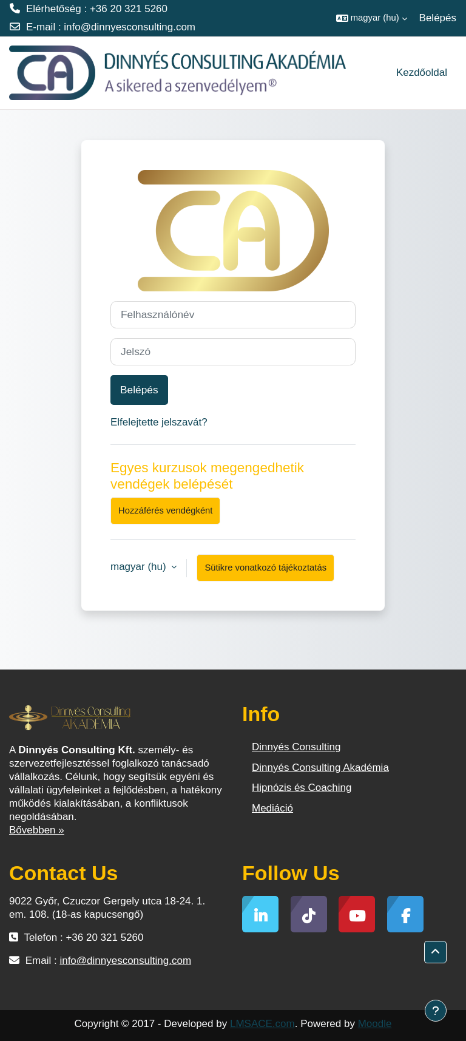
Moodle (375, 1023)
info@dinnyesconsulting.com (129, 27)
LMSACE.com (262, 1023)
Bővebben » (36, 830)
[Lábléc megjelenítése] (436, 1011)
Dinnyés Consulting (296, 747)
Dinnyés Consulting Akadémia (320, 767)
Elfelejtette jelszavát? (159, 422)
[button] (371, 18)
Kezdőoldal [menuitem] (421, 72)
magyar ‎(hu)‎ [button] (139, 566)
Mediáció (272, 808)
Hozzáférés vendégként (165, 510)
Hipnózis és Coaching (301, 787)
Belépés (437, 18)
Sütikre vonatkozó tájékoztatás (265, 567)
